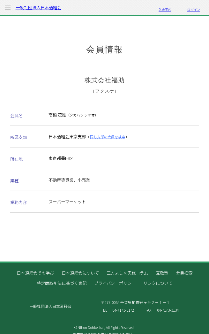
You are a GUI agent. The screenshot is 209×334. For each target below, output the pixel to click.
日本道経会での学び (35, 273)
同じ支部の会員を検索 (107, 136)
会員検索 (184, 273)
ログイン (193, 9)
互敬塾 (162, 273)
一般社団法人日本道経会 (38, 7)
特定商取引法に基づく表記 (61, 283)
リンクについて (157, 283)
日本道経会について (80, 273)
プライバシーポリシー (115, 283)
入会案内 (165, 9)
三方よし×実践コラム (127, 273)
